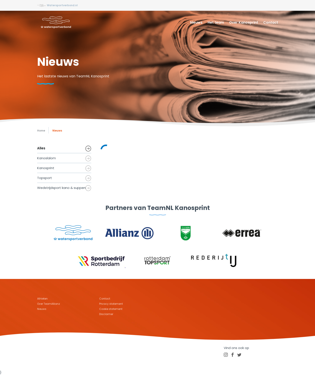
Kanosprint (45, 168)
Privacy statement (111, 304)
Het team (216, 22)
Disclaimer (106, 314)
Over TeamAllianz (48, 304)
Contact (270, 22)
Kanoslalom (46, 158)
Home (41, 130)
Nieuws (196, 22)
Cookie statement (110, 309)
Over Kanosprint (243, 22)
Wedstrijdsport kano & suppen (61, 187)
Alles (41, 148)
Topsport (44, 178)
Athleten (42, 298)
